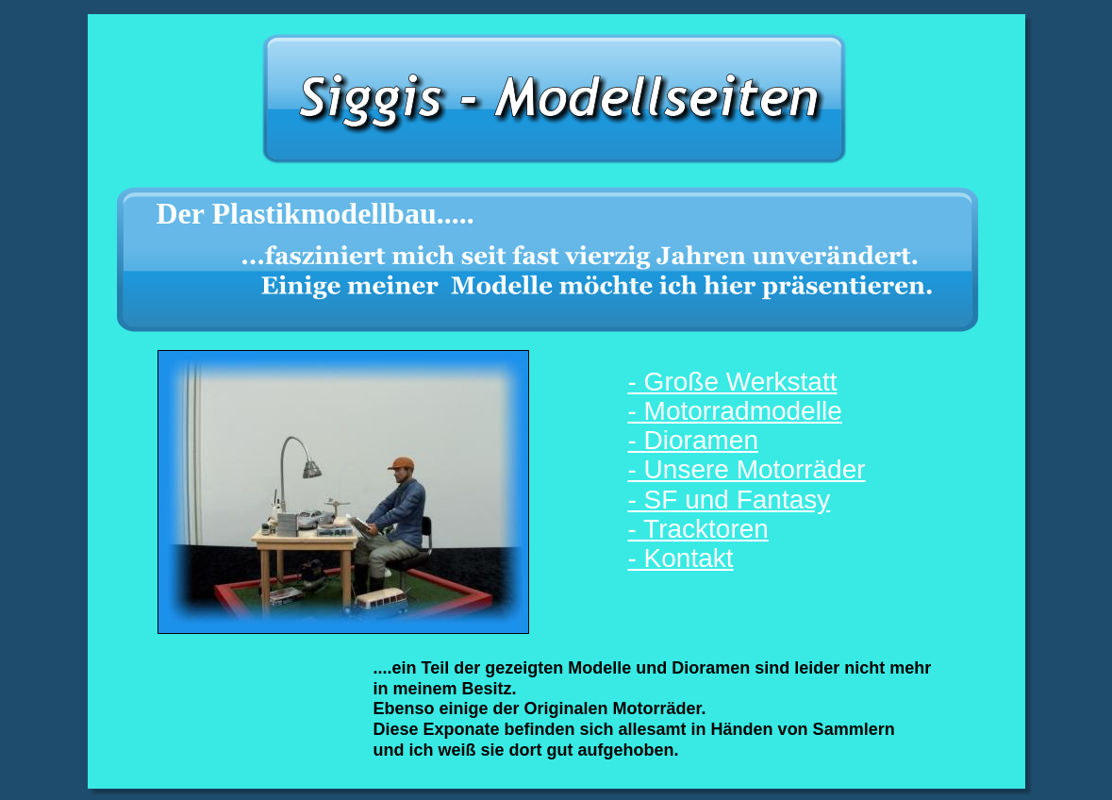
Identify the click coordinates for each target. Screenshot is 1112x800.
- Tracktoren (698, 528)
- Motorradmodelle (735, 410)
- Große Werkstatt (733, 381)
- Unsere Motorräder (747, 469)
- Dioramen (693, 440)
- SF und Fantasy (729, 499)
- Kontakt (681, 558)
